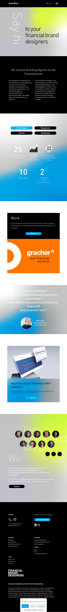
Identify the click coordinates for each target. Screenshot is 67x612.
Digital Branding (12, 546)
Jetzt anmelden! (42, 520)
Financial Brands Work (40, 540)
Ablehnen (32, 606)
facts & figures (21, 128)
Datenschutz (35, 610)
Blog (35, 550)
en (51, 3)
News (35, 552)
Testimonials (45, 133)
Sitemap (10, 563)
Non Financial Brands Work (41, 542)
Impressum (40, 610)
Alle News (32, 398)
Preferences (41, 606)
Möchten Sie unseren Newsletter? (43, 515)
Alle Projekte (33, 233)
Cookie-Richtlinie (27, 610)
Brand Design (12, 542)
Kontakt (16, 486)
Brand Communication (14, 544)
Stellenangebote (39, 544)
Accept (25, 606)
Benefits (22, 133)
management (45, 128)
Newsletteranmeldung (40, 554)
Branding (10, 540)
